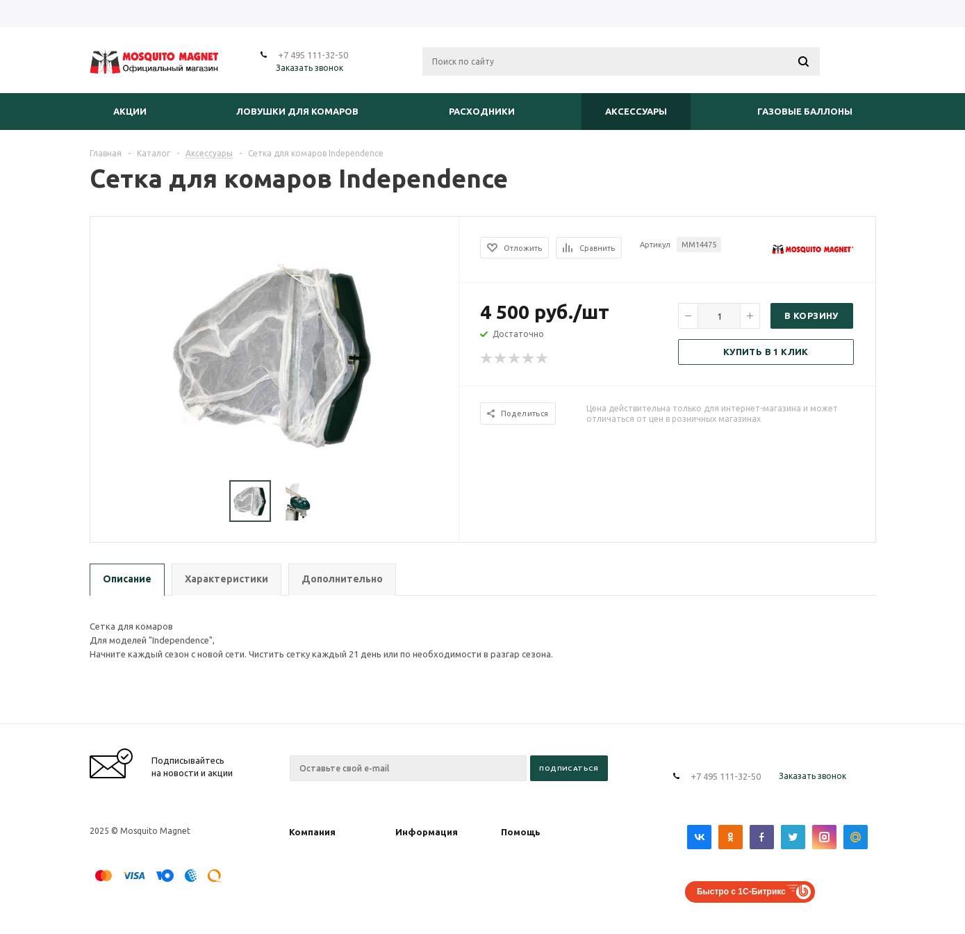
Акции (130, 111)
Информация (426, 832)
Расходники (482, 111)
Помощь (521, 832)
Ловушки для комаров (297, 111)
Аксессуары (636, 111)
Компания (312, 832)
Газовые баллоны (804, 111)
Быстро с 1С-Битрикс (741, 891)
